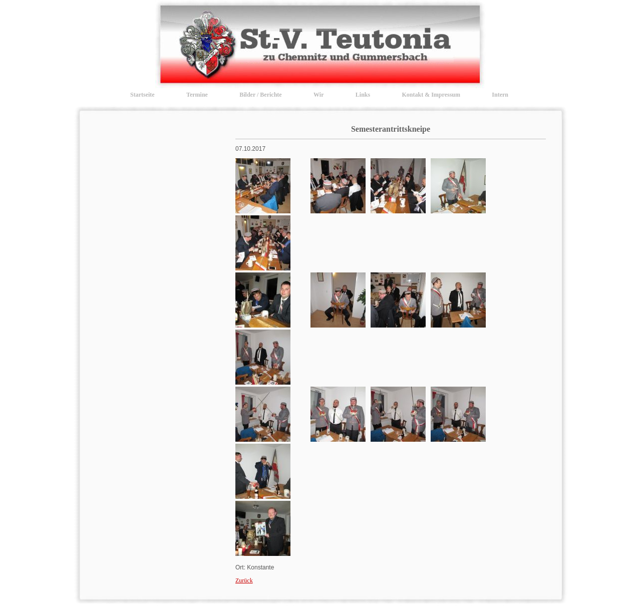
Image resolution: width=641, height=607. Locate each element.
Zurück (244, 580)
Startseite (142, 94)
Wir (318, 94)
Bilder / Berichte (260, 94)
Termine (197, 94)
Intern (500, 94)
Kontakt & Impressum (431, 94)
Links (363, 94)
